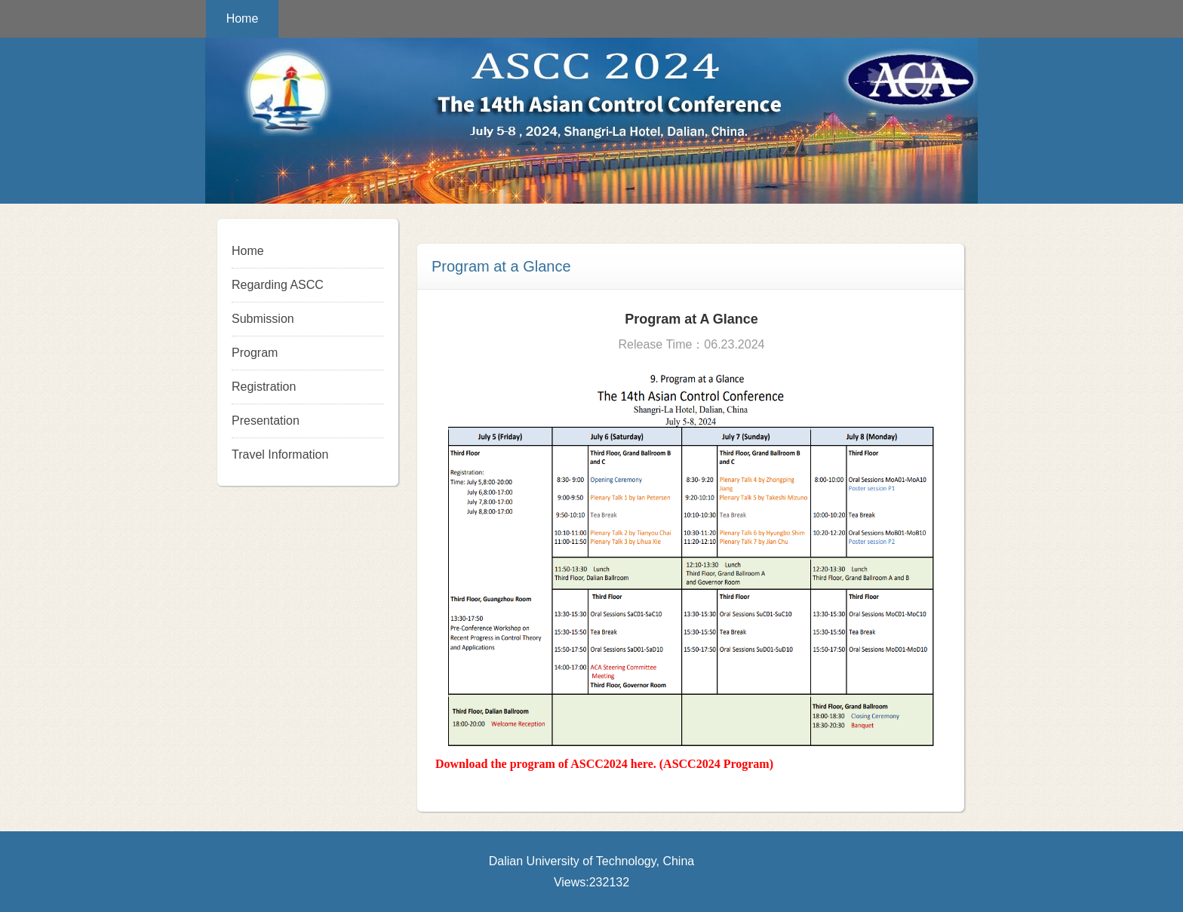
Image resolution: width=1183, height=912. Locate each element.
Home (242, 18)
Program (255, 352)
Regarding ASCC (278, 284)
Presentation (266, 420)
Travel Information (280, 454)
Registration (264, 386)
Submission (263, 318)
